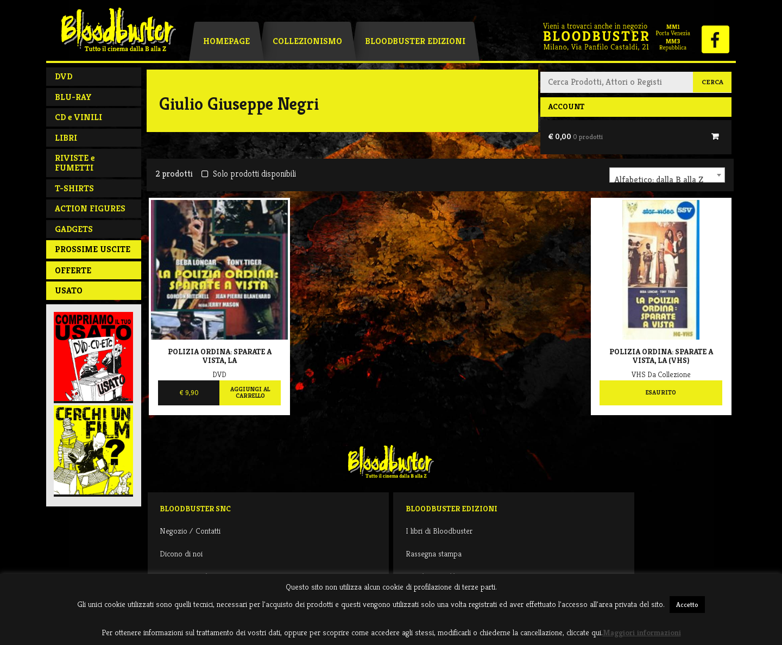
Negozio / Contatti (190, 530)
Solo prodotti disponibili (248, 173)
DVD (63, 76)
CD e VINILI (78, 117)
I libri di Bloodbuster (439, 530)
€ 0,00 (575, 136)
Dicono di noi (181, 553)
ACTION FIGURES (90, 208)
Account (566, 106)
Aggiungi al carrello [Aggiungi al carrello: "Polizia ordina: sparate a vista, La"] (250, 392)
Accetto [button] (687, 604)
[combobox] (667, 175)
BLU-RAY (73, 97)
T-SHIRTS (74, 188)
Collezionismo (307, 41)
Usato (69, 290)
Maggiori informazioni (642, 632)
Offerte (73, 270)
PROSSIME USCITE (92, 249)
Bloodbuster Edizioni (415, 41)
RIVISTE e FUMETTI (74, 162)
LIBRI (66, 137)
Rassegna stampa (434, 553)
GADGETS (74, 229)
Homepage (226, 41)
